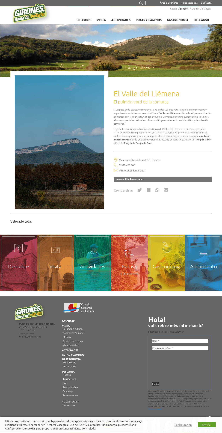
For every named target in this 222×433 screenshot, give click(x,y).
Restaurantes (69, 366)
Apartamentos (70, 387)
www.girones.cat (155, 408)
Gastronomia (177, 20)
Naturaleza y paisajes (73, 332)
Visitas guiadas (70, 345)
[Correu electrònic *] (180, 348)
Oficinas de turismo (73, 341)
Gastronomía (166, 266)
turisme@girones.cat (30, 336)
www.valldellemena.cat (129, 179)
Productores (69, 362)
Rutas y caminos (149, 20)
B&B (65, 383)
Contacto (206, 2)
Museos (67, 337)
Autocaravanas (70, 395)
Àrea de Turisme (70, 401)
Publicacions (68, 405)
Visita (101, 20)
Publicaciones (190, 2)
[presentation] (166, 366)
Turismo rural (69, 378)
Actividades (121, 20)
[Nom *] (180, 341)
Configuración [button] (183, 424)
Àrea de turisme (169, 2)
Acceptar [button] (206, 424)
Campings (68, 391)
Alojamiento (203, 266)
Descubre (84, 20)
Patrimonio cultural (72, 328)
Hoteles (67, 374)
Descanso (201, 20)
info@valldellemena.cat (132, 170)
